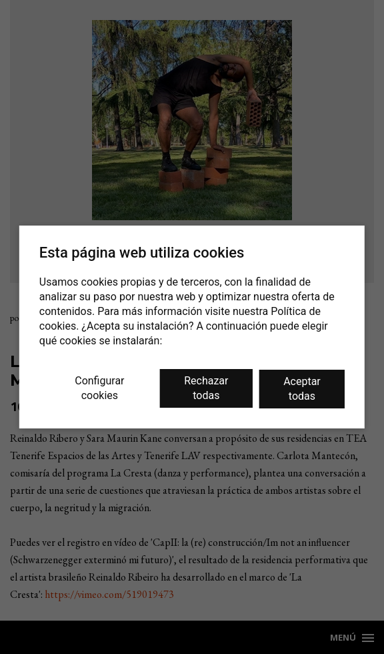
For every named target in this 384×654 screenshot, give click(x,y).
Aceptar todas (302, 388)
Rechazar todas (206, 388)
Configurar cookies (99, 388)
